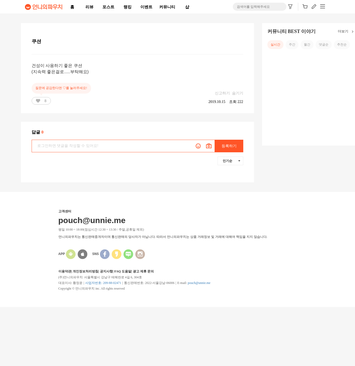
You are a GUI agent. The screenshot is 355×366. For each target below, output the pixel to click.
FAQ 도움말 (122, 271)
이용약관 (64, 271)
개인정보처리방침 (85, 271)
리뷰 (89, 7)
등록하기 (229, 146)
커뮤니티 (167, 7)
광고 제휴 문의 (143, 271)
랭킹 (128, 7)
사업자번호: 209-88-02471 (103, 283)
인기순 (231, 161)
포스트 (108, 7)
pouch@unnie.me (199, 283)
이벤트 (146, 7)
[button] (305, 8)
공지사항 (106, 271)
